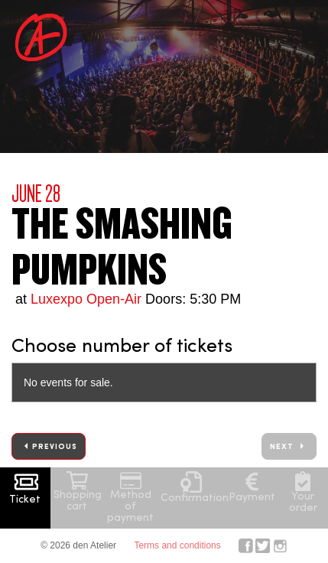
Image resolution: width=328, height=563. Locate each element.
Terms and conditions (177, 545)
